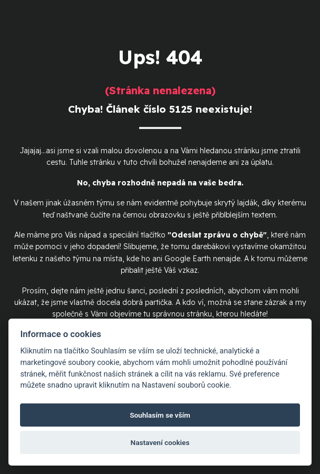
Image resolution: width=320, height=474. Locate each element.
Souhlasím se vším (160, 415)
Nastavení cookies (160, 442)
